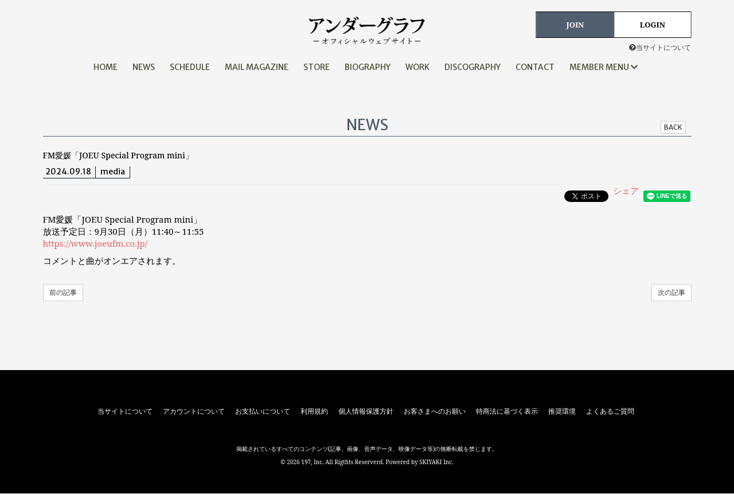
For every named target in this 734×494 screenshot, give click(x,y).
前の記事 (63, 292)
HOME (105, 67)
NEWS (143, 67)
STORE (316, 67)
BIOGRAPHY (368, 67)
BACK (673, 127)
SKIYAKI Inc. (436, 462)
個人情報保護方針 (365, 411)
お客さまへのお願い (435, 411)
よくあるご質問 (610, 411)
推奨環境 (562, 411)
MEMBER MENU (603, 67)
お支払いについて (262, 411)
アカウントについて (194, 411)
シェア (626, 190)
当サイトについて (660, 47)
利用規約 (314, 411)
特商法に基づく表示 (507, 411)
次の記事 (671, 292)
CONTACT (535, 67)
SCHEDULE (190, 67)
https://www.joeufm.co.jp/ (95, 243)
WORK (417, 67)
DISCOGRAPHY (472, 67)
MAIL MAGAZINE (256, 67)
